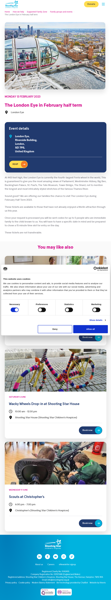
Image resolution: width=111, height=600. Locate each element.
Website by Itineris (98, 583)
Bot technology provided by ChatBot (72, 583)
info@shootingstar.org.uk (58, 580)
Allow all (90, 329)
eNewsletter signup (67, 565)
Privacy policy (11, 583)
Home (7, 12)
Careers (50, 565)
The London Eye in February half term (43, 105)
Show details (95, 320)
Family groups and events (61, 12)
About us (39, 565)
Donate (91, 4)
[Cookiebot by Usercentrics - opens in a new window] (95, 269)
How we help (18, 12)
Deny (55, 329)
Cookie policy (24, 583)
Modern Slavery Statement (43, 583)
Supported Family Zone (37, 12)
